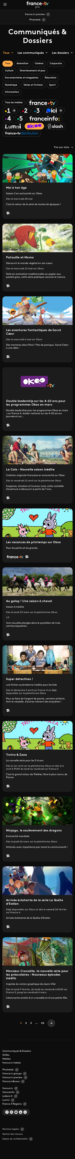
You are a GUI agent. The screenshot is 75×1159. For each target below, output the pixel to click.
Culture (9, 71)
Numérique (11, 85)
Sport (52, 85)
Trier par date (63, 147)
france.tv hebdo (11, 1063)
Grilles (5, 1055)
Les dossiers (60, 53)
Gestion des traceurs (12, 1134)
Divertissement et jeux (32, 71)
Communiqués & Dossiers (16, 1051)
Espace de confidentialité (15, 1139)
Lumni (6, 1100)
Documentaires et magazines (21, 78)
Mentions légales (10, 1129)
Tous (6, 53)
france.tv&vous (11, 1081)
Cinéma (39, 63)
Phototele (35, 20)
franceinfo (8, 1092)
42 (42, 1023)
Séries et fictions (33, 85)
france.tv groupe (12, 1073)
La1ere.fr (7, 1096)
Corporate (56, 63)
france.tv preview (35, 14)
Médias (6, 1059)
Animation (22, 63)
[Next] (51, 1023)
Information (12, 92)
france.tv (7, 1088)
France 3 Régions (12, 1104)
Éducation (50, 78)
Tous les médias (14, 103)
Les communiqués (31, 53)
